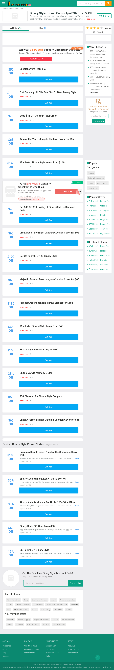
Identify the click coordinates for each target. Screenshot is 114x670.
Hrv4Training (45, 610)
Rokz (8, 610)
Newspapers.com (59, 624)
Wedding (91, 173)
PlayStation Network (41, 620)
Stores (4, 649)
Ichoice (34, 610)
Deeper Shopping (24, 620)
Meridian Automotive (67, 600)
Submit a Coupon (52, 653)
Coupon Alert (51, 646)
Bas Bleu (46, 624)
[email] (53, 583)
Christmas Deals (30, 646)
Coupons (5, 656)
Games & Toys (93, 188)
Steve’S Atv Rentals (22, 605)
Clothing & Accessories (96, 178)
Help (48, 656)
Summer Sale (29, 653)
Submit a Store (52, 649)
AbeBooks (19, 624)
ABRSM (55, 620)
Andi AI (53, 600)
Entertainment (102, 183)
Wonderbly (10, 620)
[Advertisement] (43, 39)
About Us (71, 646)
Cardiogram (58, 610)
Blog (4, 653)
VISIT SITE (104, 16)
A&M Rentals (38, 605)
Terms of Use (73, 653)
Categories (6, 646)
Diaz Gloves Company (39, 600)
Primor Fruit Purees (21, 610)
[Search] (108, 3)
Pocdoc (68, 610)
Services (91, 183)
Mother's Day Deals (31, 649)
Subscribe (75, 583)
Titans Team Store (13, 600)
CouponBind (46, 667)
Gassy (26, 600)
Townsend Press (33, 624)
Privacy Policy (73, 649)
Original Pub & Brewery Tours (56, 605)
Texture (9, 624)
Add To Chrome (35, 59)
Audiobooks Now (68, 620)
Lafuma (9, 605)
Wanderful (74, 605)
